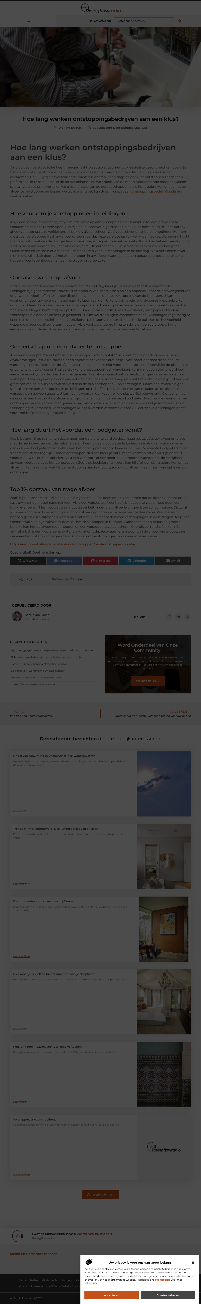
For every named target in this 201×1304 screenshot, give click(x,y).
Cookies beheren (168, 1295)
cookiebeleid (162, 1279)
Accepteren (111, 1295)
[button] (193, 1263)
